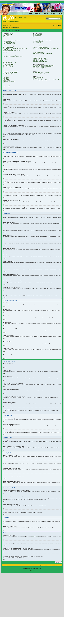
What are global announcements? (9, 81)
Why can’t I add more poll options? (9, 64)
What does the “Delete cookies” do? (9, 43)
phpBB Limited (35, 536)
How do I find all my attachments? (39, 73)
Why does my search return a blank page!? (40, 59)
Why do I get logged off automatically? (9, 42)
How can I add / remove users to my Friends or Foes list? (43, 53)
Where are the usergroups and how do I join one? (41, 37)
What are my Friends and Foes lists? (39, 52)
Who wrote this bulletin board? (38, 77)
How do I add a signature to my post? (9, 62)
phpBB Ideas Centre (55, 543)
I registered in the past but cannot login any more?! (12, 40)
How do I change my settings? (8, 47)
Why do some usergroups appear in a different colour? (42, 40)
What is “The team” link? (37, 42)
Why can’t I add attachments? (8, 67)
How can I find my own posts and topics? (40, 61)
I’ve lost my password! (7, 41)
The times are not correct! (7, 49)
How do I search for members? (38, 60)
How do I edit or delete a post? (8, 61)
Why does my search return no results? (39, 58)
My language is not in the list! (8, 51)
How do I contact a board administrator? (40, 80)
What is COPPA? (6, 35)
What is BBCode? (6, 77)
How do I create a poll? (7, 63)
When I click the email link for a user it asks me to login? (13, 56)
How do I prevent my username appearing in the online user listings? (15, 48)
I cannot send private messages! (38, 46)
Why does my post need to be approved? (10, 72)
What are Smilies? (6, 79)
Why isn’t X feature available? (38, 78)
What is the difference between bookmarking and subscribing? (44, 65)
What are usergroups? (36, 36)
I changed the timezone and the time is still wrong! (11, 50)
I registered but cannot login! (8, 37)
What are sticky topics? (7, 83)
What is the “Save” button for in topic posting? (11, 71)
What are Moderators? (36, 35)
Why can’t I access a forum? (8, 66)
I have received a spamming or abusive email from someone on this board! (46, 48)
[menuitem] (9, 25)
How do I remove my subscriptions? (39, 68)
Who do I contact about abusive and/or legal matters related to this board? (46, 79)
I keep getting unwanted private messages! (40, 47)
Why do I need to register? (7, 34)
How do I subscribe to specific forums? (39, 67)
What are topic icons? (6, 86)
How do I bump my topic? (7, 73)
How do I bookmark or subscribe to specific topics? (42, 66)
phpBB (28, 568)
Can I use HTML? (6, 78)
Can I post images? (6, 80)
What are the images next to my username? (10, 52)
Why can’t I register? (6, 36)
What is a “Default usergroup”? (38, 41)
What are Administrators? (37, 34)
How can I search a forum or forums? (39, 57)
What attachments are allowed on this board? (41, 72)
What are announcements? (7, 82)
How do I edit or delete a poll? (8, 65)
